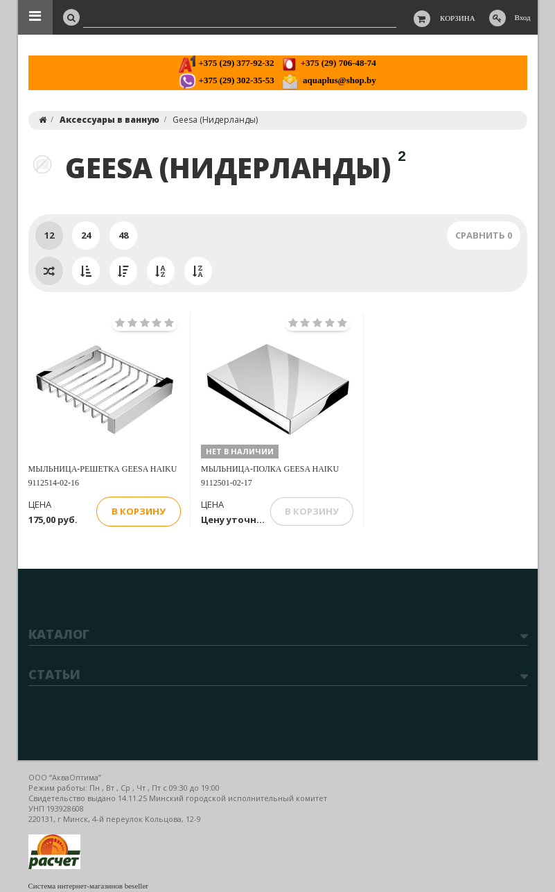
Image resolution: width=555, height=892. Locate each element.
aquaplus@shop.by (328, 80)
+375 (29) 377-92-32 (226, 63)
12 (49, 235)
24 (86, 235)
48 (123, 235)
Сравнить (483, 235)
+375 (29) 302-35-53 (226, 80)
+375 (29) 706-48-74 (328, 63)
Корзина (457, 18)
